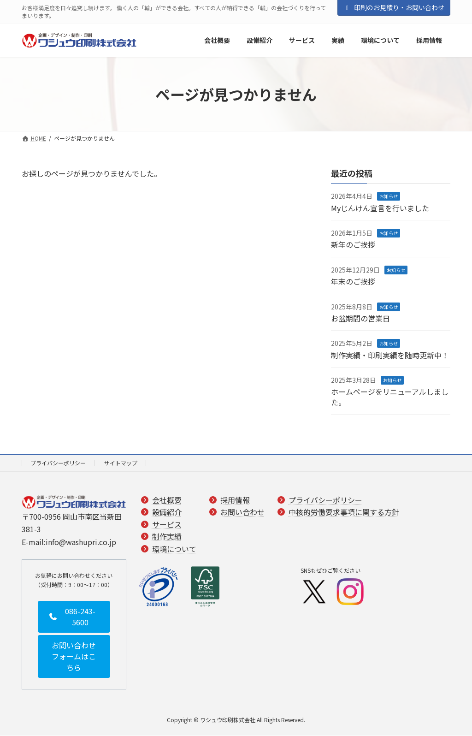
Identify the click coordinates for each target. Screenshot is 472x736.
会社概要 (167, 499)
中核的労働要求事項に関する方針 (344, 512)
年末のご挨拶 (353, 281)
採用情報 (235, 499)
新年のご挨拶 (353, 244)
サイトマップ (120, 463)
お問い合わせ (242, 512)
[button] (74, 617)
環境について (174, 548)
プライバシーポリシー (58, 463)
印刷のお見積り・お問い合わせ (394, 7)
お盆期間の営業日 (360, 318)
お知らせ (388, 196)
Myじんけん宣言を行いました (380, 208)
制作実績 (167, 536)
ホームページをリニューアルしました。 (389, 397)
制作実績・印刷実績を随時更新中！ (390, 355)
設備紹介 (167, 512)
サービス (167, 524)
